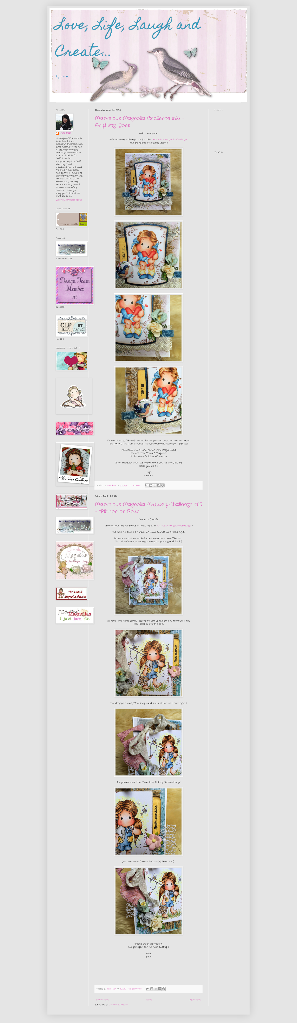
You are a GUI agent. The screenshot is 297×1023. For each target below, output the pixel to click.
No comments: (135, 988)
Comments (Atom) (118, 1004)
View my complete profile (69, 200)
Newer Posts (102, 999)
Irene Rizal (65, 133)
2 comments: (135, 485)
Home (149, 999)
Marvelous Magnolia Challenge (169, 139)
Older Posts (195, 999)
